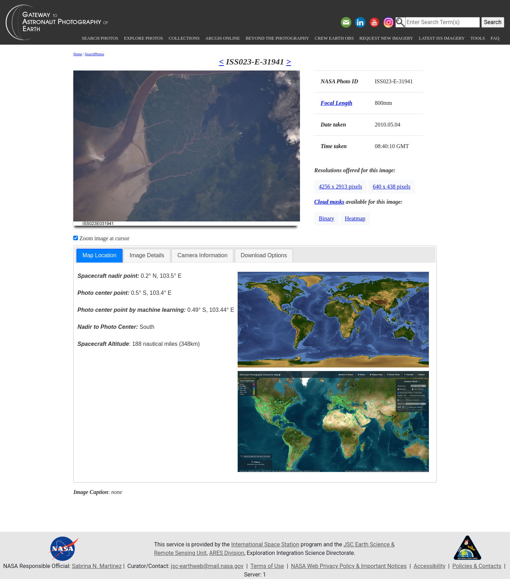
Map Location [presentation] (100, 255)
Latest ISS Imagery (442, 38)
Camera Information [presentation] (202, 255)
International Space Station (265, 544)
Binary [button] (326, 218)
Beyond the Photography (277, 38)
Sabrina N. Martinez (96, 566)
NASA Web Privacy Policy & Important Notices (349, 566)
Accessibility (430, 566)
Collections (184, 38)
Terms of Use (267, 566)
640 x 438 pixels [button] (391, 187)
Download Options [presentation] (264, 255)
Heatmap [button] (355, 218)
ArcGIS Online (222, 38)
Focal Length (336, 103)
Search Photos (100, 38)
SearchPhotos (94, 54)
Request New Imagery (386, 38)
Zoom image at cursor (101, 238)
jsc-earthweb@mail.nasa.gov (207, 566)
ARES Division (226, 553)
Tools (477, 38)
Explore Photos (143, 38)
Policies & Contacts (476, 566)
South (116, 327)
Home (77, 54)
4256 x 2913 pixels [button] (340, 187)
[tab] (99, 256)
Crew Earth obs (334, 38)
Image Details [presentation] (147, 255)
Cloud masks (329, 202)
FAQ (495, 38)
